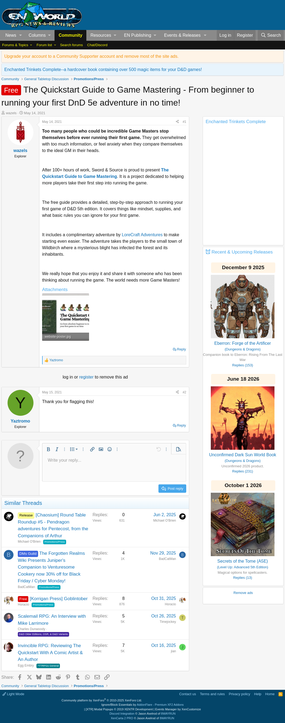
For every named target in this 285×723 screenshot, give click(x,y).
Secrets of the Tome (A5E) (242, 561)
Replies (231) (242, 471)
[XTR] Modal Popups (119, 709)
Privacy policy (239, 694)
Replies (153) (242, 365)
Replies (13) (242, 578)
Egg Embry (26, 665)
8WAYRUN (168, 713)
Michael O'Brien (29, 541)
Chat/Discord (97, 45)
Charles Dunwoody (31, 629)
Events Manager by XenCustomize (178, 709)
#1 (184, 122)
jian (173, 651)
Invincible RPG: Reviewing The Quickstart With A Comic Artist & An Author (50, 652)
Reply (181, 349)
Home (270, 694)
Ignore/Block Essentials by (142, 704)
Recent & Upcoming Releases (242, 252)
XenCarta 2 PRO (122, 718)
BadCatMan (26, 587)
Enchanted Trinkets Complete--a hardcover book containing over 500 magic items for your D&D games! (103, 69)
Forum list (44, 45)
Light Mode (13, 694)
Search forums (71, 45)
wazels (11, 113)
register (87, 377)
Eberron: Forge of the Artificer (242, 343)
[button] (21, 35)
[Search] (271, 35)
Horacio (23, 604)
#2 (184, 392)
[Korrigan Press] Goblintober (59, 598)
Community (70, 35)
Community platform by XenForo (102, 700)
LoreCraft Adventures (142, 234)
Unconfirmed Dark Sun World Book (242, 454)
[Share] (177, 122)
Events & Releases (182, 35)
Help (258, 694)
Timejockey (168, 622)
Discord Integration (122, 713)
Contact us (187, 694)
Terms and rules (212, 694)
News (10, 35)
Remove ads (243, 593)
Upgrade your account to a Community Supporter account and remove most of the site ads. (91, 56)
